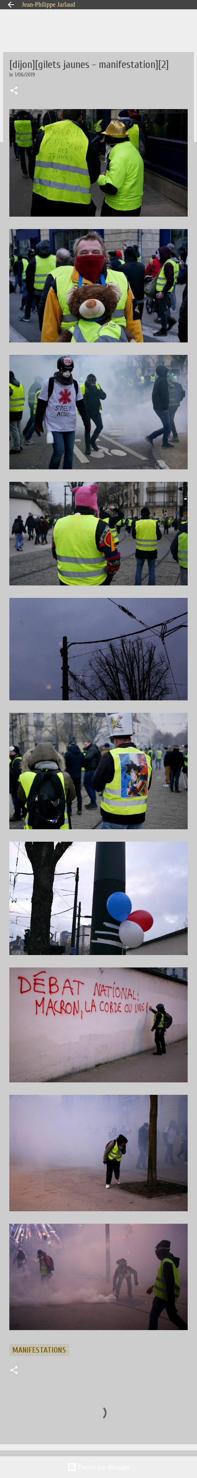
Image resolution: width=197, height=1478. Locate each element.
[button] (14, 91)
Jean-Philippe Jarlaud (48, 4)
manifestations (39, 1350)
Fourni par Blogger (98, 1467)
